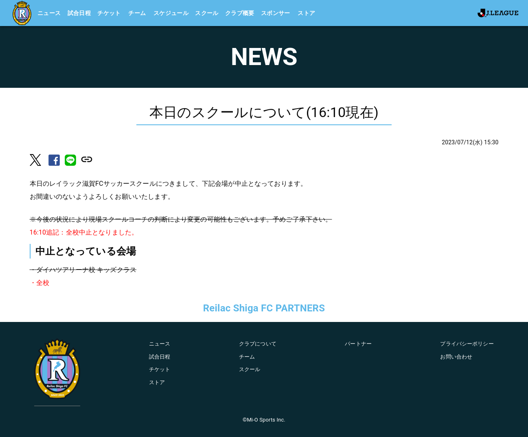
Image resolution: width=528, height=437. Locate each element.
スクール (207, 13)
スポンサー (275, 13)
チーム (137, 13)
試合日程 (79, 13)
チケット (109, 13)
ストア (306, 13)
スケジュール (170, 13)
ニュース (49, 13)
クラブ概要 (239, 13)
